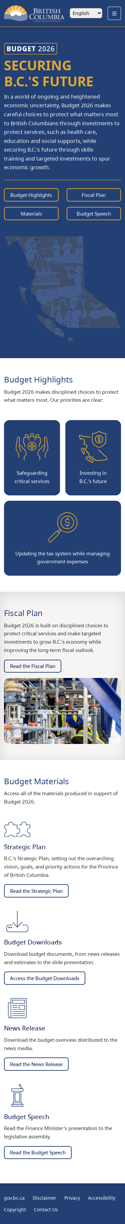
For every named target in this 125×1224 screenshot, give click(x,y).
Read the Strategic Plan (36, 891)
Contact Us (46, 1209)
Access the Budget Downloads (44, 978)
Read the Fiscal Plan (32, 666)
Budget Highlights (31, 195)
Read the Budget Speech (38, 1152)
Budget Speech (94, 213)
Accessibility (101, 1198)
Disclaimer (44, 1198)
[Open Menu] (114, 13)
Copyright (15, 1209)
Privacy (72, 1198)
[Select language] (86, 13)
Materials (31, 213)
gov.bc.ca (14, 1198)
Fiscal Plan (94, 195)
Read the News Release (36, 1064)
